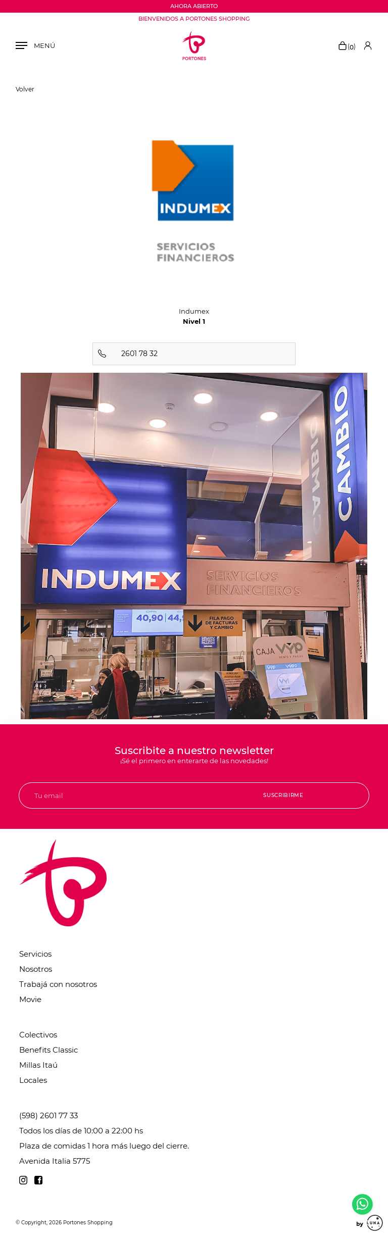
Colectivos (38, 1034)
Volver (25, 89)
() (346, 46)
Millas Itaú (38, 1065)
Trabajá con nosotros (58, 984)
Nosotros (35, 969)
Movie (30, 999)
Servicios (35, 954)
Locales (33, 1080)
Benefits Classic (48, 1050)
